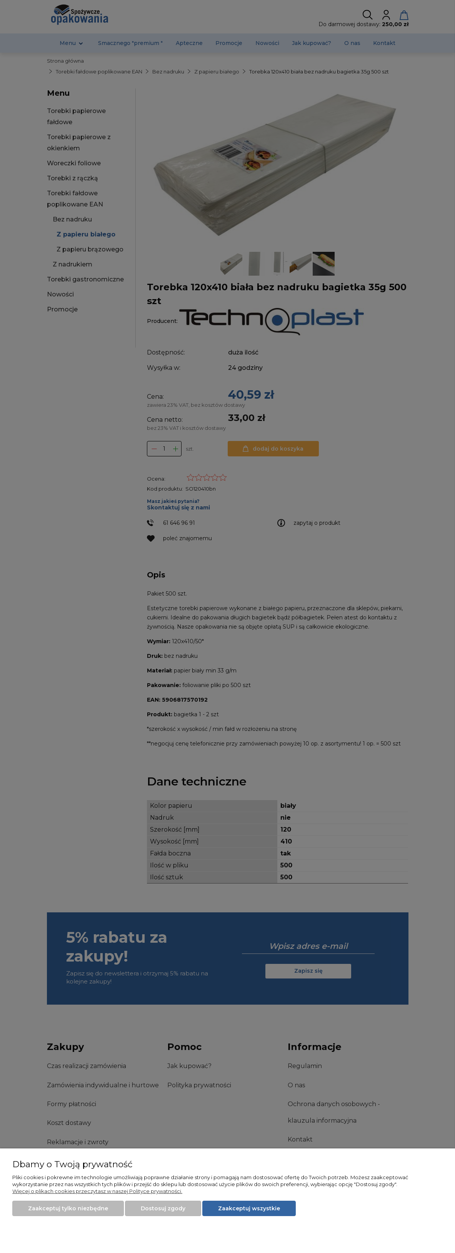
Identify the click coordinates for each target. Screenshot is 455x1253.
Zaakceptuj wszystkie (249, 1208)
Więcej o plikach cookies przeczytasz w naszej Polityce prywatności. (97, 1191)
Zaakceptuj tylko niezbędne (68, 1208)
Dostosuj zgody (163, 1208)
